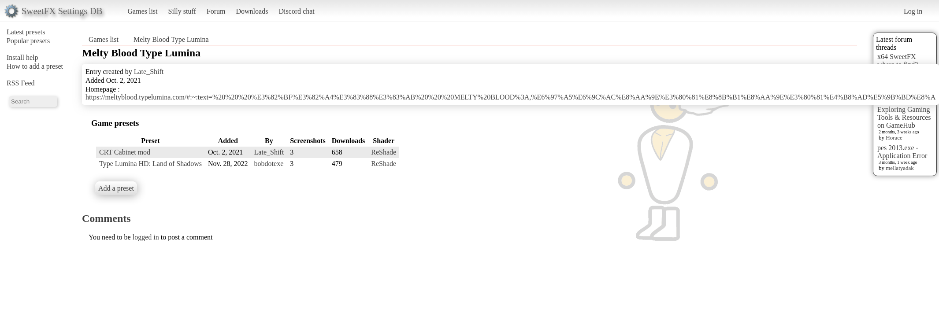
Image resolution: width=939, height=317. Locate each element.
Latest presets (26, 32)
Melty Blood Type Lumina (171, 39)
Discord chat (296, 11)
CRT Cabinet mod (124, 152)
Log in (913, 11)
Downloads (252, 11)
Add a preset (116, 188)
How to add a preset (35, 66)
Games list (143, 11)
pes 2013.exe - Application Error (902, 151)
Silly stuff (182, 11)
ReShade (383, 152)
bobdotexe (269, 163)
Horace (894, 137)
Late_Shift (149, 71)
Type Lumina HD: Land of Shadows (150, 163)
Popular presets (28, 40)
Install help (22, 57)
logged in (146, 237)
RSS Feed (21, 83)
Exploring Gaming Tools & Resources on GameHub (904, 117)
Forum (216, 11)
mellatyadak (900, 168)
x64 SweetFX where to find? (897, 60)
